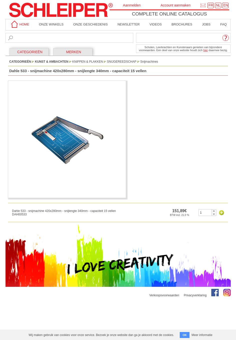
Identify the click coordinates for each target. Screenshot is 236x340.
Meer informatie (202, 335)
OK (184, 335)
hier (205, 50)
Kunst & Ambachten (51, 61)
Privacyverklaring (195, 295)
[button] (214, 210)
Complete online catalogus (169, 13)
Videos (156, 24)
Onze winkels (51, 24)
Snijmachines (149, 61)
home (19, 24)
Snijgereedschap (121, 61)
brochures (182, 24)
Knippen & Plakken (87, 61)
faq (223, 24)
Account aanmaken (175, 5)
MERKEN (73, 52)
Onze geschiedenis (90, 24)
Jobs (206, 24)
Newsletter (129, 24)
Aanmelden (132, 5)
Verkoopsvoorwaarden (164, 295)
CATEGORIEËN (29, 52)
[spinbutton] (205, 212)
